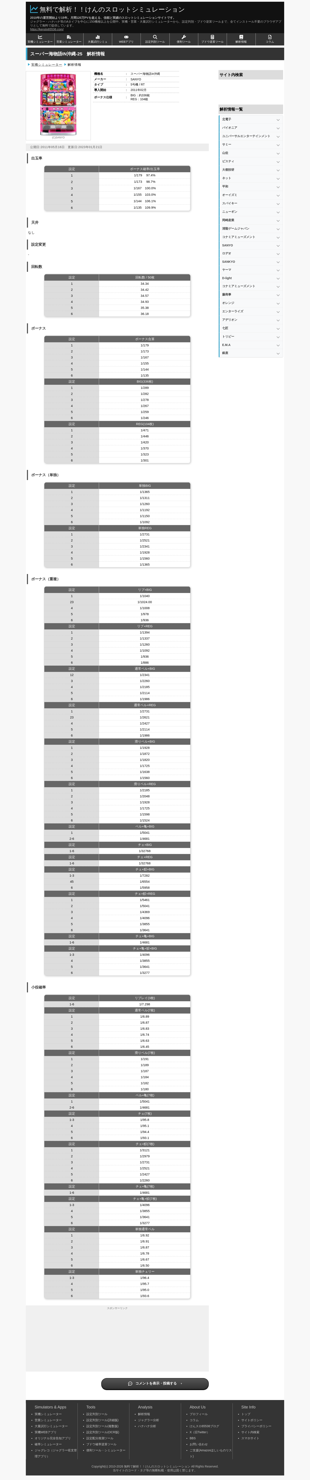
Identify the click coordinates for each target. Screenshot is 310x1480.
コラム (270, 39)
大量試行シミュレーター (51, 1426)
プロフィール (199, 1414)
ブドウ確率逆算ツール (101, 1444)
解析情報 (241, 39)
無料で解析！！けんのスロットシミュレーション (112, 9)
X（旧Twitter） (200, 1432)
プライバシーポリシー (256, 1426)
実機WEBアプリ (46, 1432)
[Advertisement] (117, 1341)
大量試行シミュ (97, 39)
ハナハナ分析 (147, 1426)
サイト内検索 (250, 1432)
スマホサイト (250, 1438)
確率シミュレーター (48, 1444)
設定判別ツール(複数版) (102, 1426)
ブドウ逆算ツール (212, 39)
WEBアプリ (126, 39)
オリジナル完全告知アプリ (53, 1438)
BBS (193, 1438)
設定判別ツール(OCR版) (102, 1432)
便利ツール (184, 39)
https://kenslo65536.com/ (47, 29)
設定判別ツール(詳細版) (102, 1420)
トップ (245, 1414)
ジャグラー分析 (148, 1420)
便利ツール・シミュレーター (106, 1450)
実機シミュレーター (40, 39)
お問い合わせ (199, 1444)
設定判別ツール (155, 39)
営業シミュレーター (69, 39)
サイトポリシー (251, 1420)
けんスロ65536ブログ (204, 1426)
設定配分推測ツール (99, 1438)
